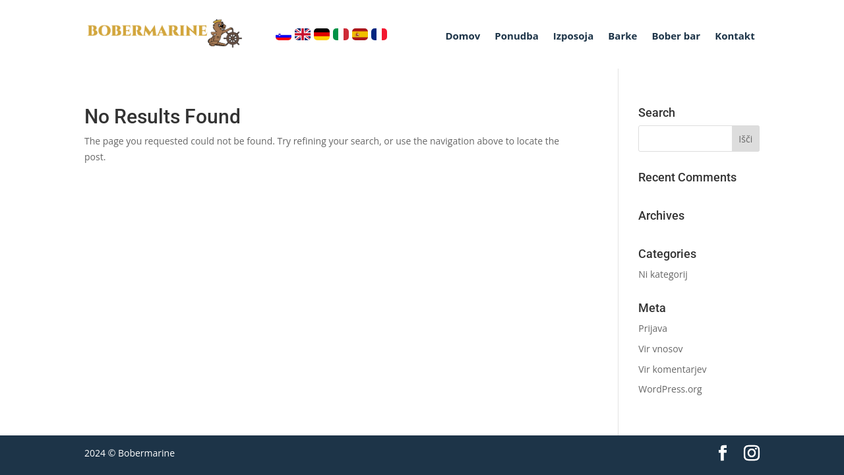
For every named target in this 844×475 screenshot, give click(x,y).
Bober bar (675, 36)
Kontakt (735, 36)
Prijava (652, 328)
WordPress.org (670, 389)
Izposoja (573, 36)
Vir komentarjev (672, 369)
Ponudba (516, 36)
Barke (622, 36)
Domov (462, 36)
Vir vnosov (660, 348)
